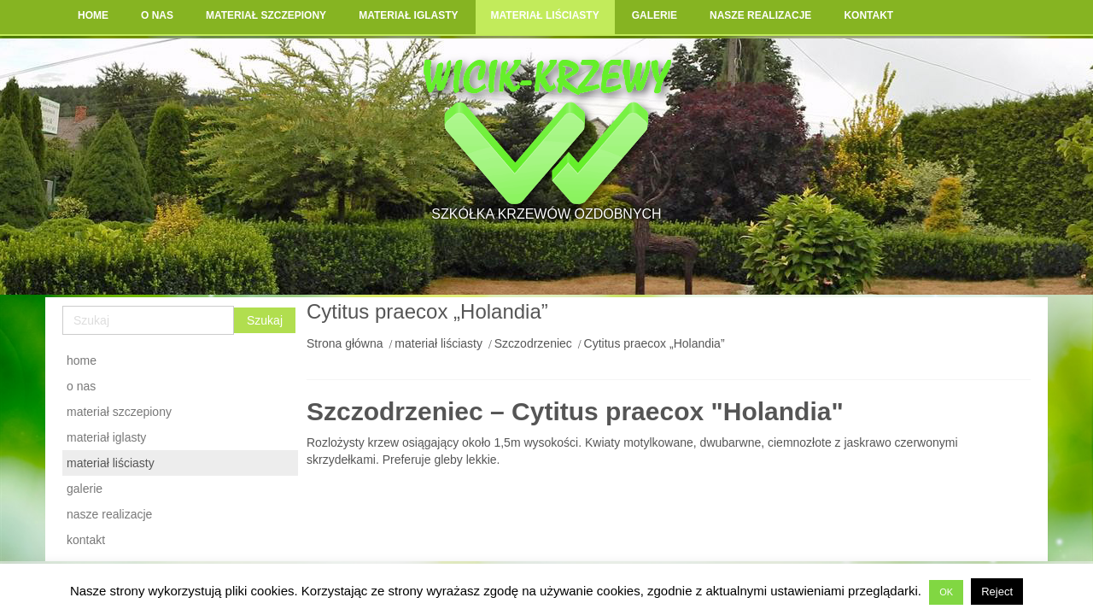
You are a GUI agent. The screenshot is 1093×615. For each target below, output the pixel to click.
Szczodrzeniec (533, 343)
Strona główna (345, 343)
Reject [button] (997, 591)
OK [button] (946, 592)
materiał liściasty (438, 343)
